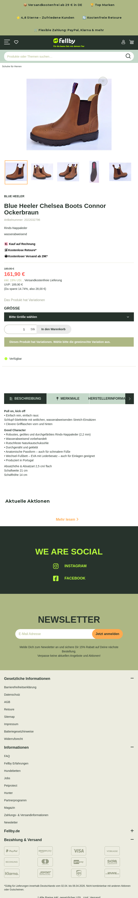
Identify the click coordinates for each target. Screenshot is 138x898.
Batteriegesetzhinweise (19, 731)
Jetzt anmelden (107, 634)
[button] (123, 42)
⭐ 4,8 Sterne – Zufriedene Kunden (45, 17)
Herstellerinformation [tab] (110, 398)
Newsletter (11, 822)
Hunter (8, 793)
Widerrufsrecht (13, 738)
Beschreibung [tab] (25, 398)
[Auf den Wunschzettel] (102, 81)
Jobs (7, 778)
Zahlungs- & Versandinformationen (26, 815)
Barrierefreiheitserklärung (20, 687)
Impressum (11, 724)
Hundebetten (12, 770)
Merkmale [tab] (67, 398)
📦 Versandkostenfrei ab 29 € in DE (52, 5)
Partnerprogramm (15, 800)
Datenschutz (12, 694)
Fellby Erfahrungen (16, 763)
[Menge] (16, 329)
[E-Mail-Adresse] (55, 634)
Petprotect (10, 785)
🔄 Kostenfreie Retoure (102, 17)
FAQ (7, 756)
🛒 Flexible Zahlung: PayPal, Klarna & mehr (69, 30)
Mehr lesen (67, 519)
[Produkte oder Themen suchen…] (63, 56)
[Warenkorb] (131, 42)
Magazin (9, 807)
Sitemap (9, 716)
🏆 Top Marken (102, 5)
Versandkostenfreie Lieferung (43, 280)
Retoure (9, 709)
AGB (7, 702)
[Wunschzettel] (16, 42)
